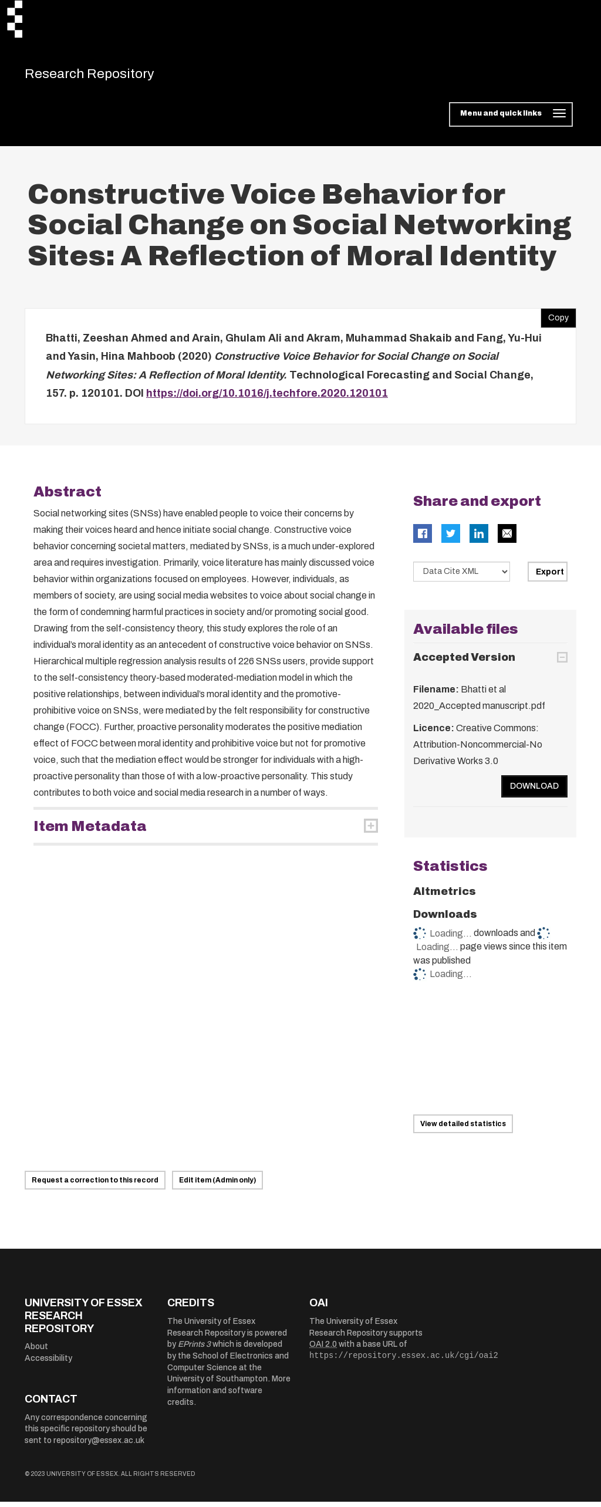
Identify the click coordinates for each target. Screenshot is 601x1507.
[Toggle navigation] (511, 119)
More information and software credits (229, 1395)
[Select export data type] (462, 577)
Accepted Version (464, 662)
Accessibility (48, 1363)
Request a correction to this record (95, 1185)
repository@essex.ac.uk (98, 1445)
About (36, 1351)
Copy (555, 320)
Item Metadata (90, 831)
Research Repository (107, 76)
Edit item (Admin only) (217, 1185)
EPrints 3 (194, 1349)
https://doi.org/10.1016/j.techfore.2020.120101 (267, 398)
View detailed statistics (463, 1129)
